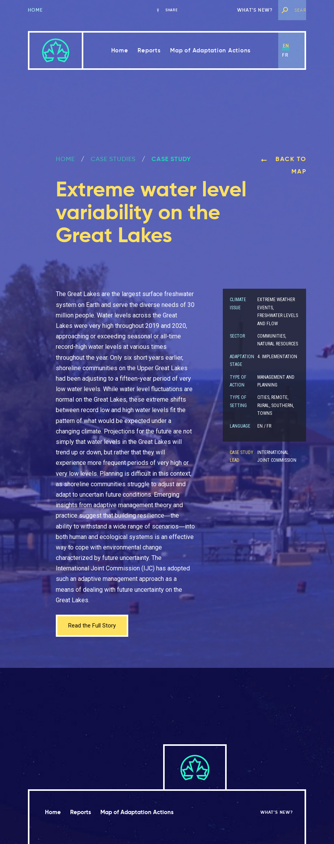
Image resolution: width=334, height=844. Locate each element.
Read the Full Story (93, 626)
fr (285, 55)
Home (35, 10)
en (286, 46)
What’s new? (255, 10)
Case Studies (113, 159)
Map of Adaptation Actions (210, 50)
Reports (149, 50)
